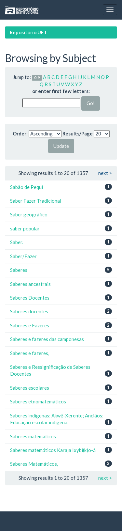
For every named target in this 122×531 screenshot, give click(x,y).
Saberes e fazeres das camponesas (47, 339)
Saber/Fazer (23, 256)
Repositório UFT (28, 32)
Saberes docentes (29, 311)
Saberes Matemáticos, (34, 464)
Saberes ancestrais (30, 284)
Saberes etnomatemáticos (38, 401)
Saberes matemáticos (33, 436)
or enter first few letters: (61, 91)
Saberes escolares (29, 388)
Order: (20, 133)
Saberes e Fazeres (29, 325)
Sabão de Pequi (26, 187)
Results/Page (77, 133)
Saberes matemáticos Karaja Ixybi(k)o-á (53, 450)
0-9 (37, 77)
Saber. (16, 242)
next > (105, 173)
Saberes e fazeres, (29, 353)
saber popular (25, 228)
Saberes (18, 270)
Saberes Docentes (29, 298)
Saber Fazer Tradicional (35, 201)
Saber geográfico (28, 214)
